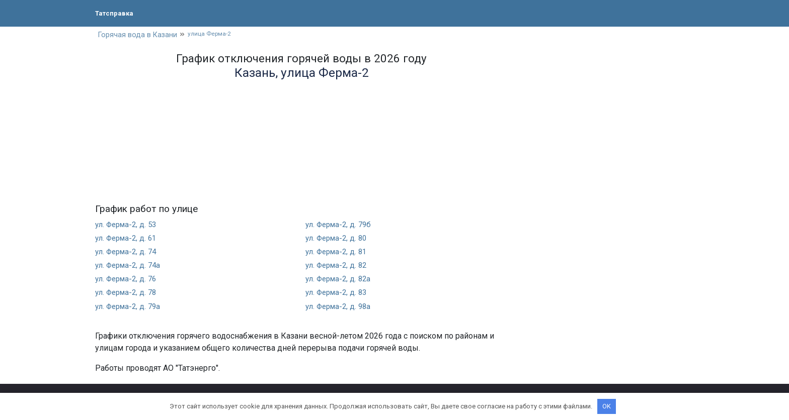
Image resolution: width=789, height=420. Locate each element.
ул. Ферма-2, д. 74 (128, 253)
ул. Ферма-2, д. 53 (128, 225)
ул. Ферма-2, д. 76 (128, 280)
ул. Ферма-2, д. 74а (130, 266)
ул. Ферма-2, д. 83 (338, 293)
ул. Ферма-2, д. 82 (338, 266)
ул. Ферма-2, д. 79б (340, 225)
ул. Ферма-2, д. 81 (338, 253)
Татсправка (117, 13)
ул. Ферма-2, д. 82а (340, 280)
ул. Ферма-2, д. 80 (338, 239)
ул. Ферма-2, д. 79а (130, 307)
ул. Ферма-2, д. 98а (340, 307)
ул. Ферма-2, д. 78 (128, 293)
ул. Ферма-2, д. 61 (128, 239)
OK (606, 406)
